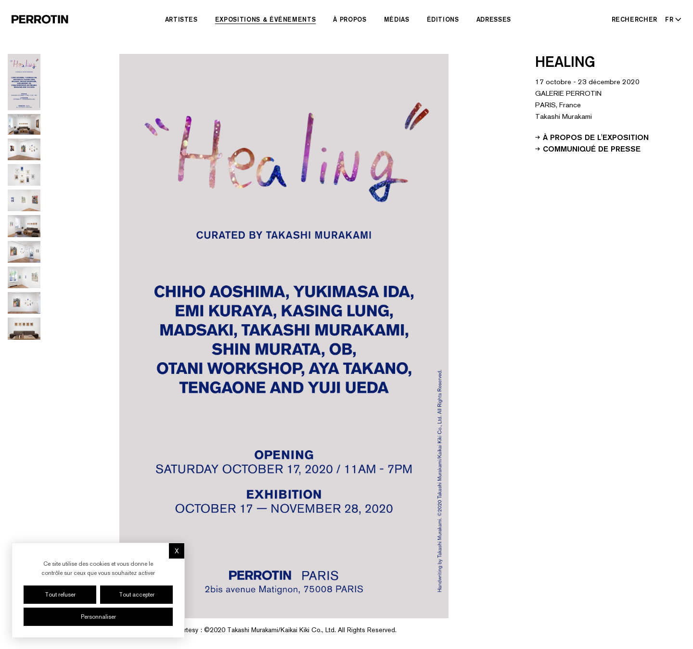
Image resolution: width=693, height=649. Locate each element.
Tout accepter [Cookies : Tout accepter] (136, 594)
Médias (397, 19)
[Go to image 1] (24, 82)
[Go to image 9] (24, 303)
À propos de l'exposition (592, 136)
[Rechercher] (635, 19)
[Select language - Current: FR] (671, 19)
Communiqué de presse (588, 148)
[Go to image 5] (24, 200)
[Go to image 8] (24, 277)
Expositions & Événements (265, 19)
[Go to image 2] (24, 124)
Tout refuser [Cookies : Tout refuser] (60, 594)
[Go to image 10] (24, 328)
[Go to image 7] (24, 252)
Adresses (493, 19)
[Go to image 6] (24, 226)
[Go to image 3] (24, 149)
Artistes (181, 19)
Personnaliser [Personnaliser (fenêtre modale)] (98, 617)
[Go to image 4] (24, 175)
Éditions (443, 19)
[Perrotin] (40, 19)
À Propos (349, 19)
